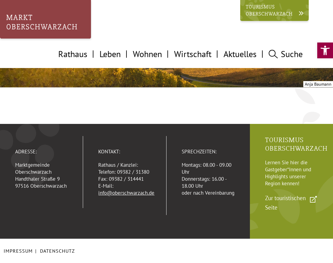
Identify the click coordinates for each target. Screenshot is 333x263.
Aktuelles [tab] (240, 54)
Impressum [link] (18, 251)
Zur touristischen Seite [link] (285, 202)
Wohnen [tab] (147, 54)
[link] (325, 50)
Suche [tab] (286, 54)
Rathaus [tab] (72, 54)
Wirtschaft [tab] (192, 54)
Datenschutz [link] (57, 251)
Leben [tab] (110, 54)
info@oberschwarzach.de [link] (126, 193)
